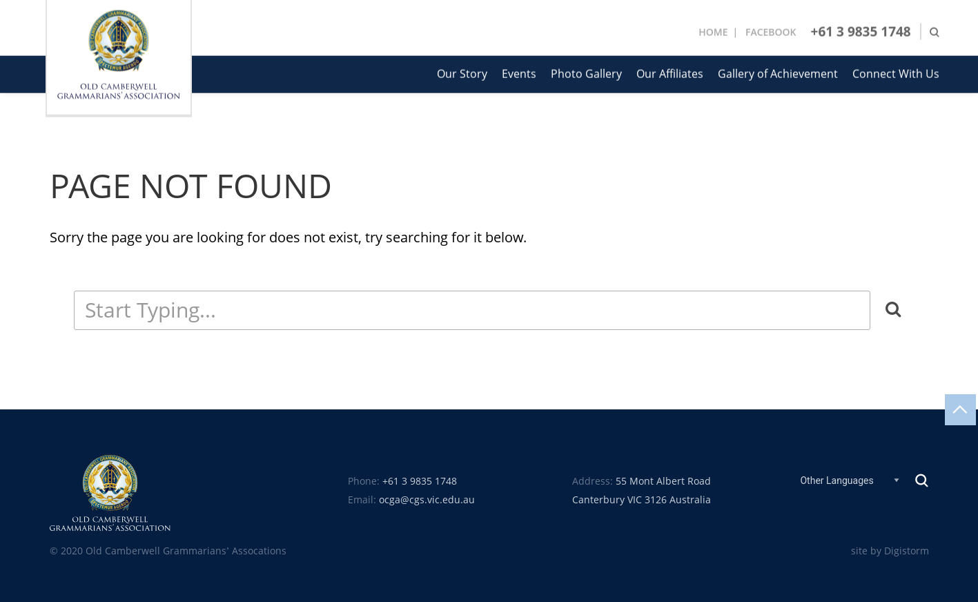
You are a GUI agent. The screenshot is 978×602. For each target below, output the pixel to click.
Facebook (770, 30)
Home (712, 30)
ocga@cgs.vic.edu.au (427, 499)
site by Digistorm (890, 550)
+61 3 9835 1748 (861, 30)
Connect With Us (895, 72)
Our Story (462, 72)
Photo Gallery (586, 72)
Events (519, 72)
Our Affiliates (669, 72)
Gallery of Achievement (778, 72)
